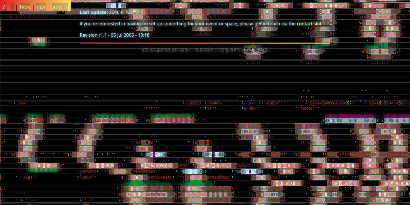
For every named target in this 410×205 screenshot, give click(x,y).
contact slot (309, 23)
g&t (41, 7)
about (60, 7)
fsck (25, 7)
